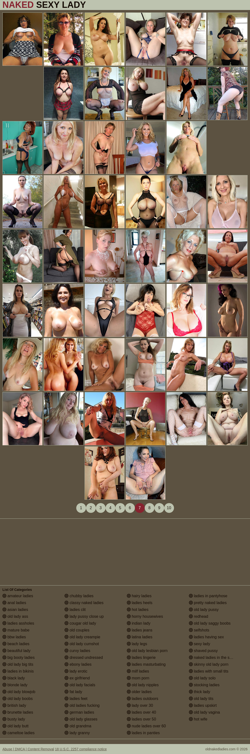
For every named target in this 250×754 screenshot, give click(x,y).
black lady (13, 678)
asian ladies (15, 610)
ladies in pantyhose (208, 596)
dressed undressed (84, 657)
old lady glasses (81, 719)
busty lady (13, 719)
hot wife (198, 719)
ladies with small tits (208, 671)
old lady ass (15, 616)
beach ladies (15, 644)
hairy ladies (139, 596)
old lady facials (80, 685)
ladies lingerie (141, 657)
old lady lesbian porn (147, 651)
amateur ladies (17, 596)
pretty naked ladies (208, 603)
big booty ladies (18, 657)
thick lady (199, 692)
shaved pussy (203, 651)
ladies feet (76, 699)
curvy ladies (77, 651)
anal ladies (14, 603)
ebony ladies (78, 664)
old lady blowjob (18, 692)
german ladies (79, 712)
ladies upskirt (203, 705)
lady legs (137, 644)
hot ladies (138, 610)
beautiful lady (16, 651)
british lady (14, 705)
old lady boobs (17, 699)
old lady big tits (17, 664)
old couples (77, 630)
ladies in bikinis (18, 671)
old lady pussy (204, 610)
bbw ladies (14, 637)
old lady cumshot (82, 644)
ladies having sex (206, 637)
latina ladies (139, 637)
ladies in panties (143, 733)
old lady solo (202, 678)
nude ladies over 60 (146, 726)
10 (169, 508)
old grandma (78, 726)
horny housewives (145, 616)
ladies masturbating (146, 664)
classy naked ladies (84, 603)
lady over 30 (140, 705)
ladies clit (75, 610)
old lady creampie (82, 637)
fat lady (73, 692)
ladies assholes (18, 623)
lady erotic (76, 671)
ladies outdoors (142, 699)
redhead (198, 616)
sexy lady (199, 644)
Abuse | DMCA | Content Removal (28, 749)
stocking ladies (204, 685)
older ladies (139, 692)
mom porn (138, 678)
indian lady (139, 623)
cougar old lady (80, 623)
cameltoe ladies (18, 733)
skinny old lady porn (208, 664)
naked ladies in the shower (214, 657)
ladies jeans (139, 630)
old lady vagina (204, 712)
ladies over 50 (141, 719)
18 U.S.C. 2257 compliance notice (81, 749)
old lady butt (15, 726)
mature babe (15, 630)
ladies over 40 (141, 712)
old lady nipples (143, 685)
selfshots (199, 630)
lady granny (77, 733)
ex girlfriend (77, 678)
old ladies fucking (82, 705)
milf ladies (138, 671)
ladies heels (139, 603)
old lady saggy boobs (210, 623)
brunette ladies (17, 712)
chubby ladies (79, 596)
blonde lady (14, 685)
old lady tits (201, 699)
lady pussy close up (84, 616)
